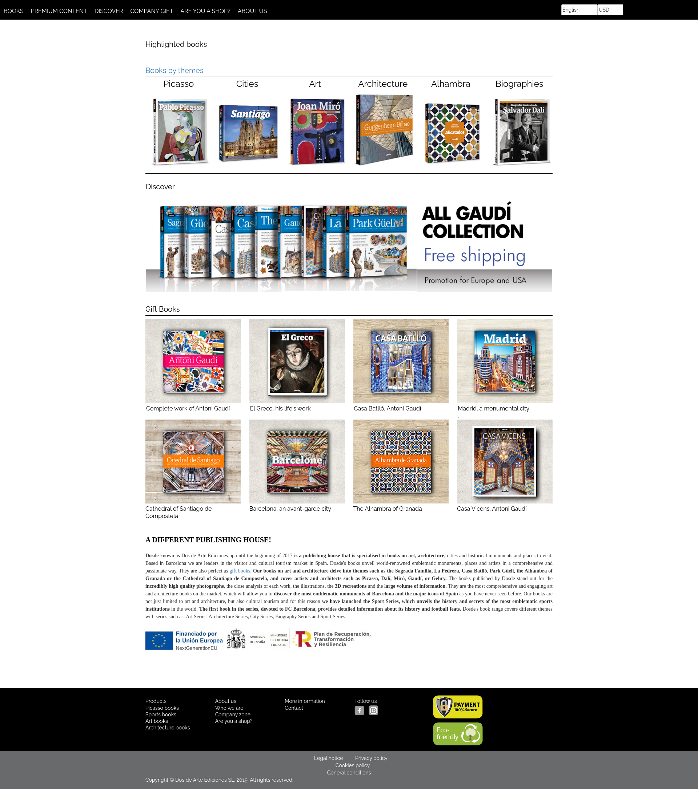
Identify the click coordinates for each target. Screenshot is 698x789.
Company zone (232, 714)
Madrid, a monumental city (493, 408)
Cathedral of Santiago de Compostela (193, 469)
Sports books (160, 714)
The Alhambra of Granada (401, 466)
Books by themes (174, 70)
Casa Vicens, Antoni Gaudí (505, 466)
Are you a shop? (234, 721)
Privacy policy (371, 758)
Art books (156, 721)
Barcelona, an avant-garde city (297, 466)
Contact (294, 708)
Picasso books (162, 708)
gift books (239, 571)
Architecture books (167, 728)
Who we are (229, 708)
